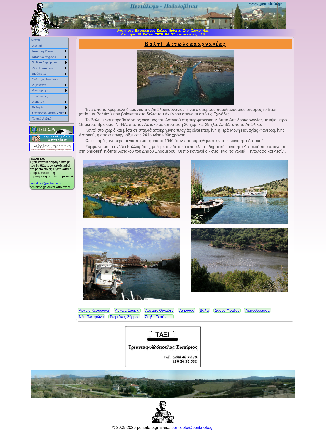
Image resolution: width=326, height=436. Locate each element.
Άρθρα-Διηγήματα (44, 62)
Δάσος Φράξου (227, 310)
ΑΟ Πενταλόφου (43, 68)
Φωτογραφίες (41, 90)
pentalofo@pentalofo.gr (45, 183)
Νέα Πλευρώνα (91, 317)
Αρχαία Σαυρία (127, 310)
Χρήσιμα (38, 101)
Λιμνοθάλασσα (257, 310)
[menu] (48, 79)
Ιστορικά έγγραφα (44, 57)
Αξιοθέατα (39, 85)
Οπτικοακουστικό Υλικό (48, 113)
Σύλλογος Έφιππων (45, 79)
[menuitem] (48, 40)
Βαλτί (204, 310)
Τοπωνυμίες (40, 96)
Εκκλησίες (39, 73)
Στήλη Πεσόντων (158, 317)
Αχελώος (186, 310)
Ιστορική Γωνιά (42, 51)
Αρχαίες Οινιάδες (159, 310)
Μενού (35, 40)
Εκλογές (37, 107)
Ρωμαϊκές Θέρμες (124, 317)
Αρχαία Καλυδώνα (94, 310)
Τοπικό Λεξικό (41, 118)
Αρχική (37, 45)
